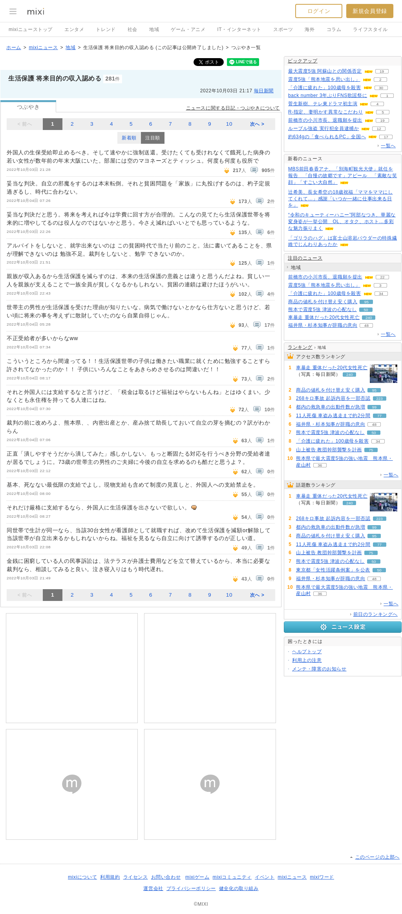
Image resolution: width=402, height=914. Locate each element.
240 (368, 317)
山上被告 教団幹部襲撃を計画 (329, 449)
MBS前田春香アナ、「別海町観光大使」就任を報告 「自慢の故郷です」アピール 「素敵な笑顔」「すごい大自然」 (342, 175)
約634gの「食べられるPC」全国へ (327, 136)
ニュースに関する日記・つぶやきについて (233, 108)
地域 (154, 29)
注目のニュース (305, 258)
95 (366, 302)
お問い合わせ (166, 877)
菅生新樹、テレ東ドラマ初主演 (322, 103)
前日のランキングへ (375, 614)
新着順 (129, 138)
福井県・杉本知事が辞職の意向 (322, 325)
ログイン (318, 11)
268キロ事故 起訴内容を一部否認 (333, 398)
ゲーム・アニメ (188, 29)
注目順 (152, 138)
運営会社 (153, 888)
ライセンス (135, 877)
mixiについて (82, 877)
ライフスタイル (370, 29)
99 (374, 407)
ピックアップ (303, 61)
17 (386, 137)
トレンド (105, 29)
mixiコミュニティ (232, 877)
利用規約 (110, 877)
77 (379, 416)
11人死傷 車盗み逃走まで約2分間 (333, 415)
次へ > (257, 124)
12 (379, 128)
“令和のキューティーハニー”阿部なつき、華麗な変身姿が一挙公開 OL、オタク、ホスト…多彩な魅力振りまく (342, 221)
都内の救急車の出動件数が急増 (330, 407)
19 (382, 71)
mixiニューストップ (31, 29)
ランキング (300, 347)
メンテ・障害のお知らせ (319, 669)
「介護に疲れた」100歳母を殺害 (324, 87)
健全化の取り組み (239, 888)
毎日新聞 (264, 90)
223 (379, 398)
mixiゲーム (197, 877)
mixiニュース (43, 47)
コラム (334, 29)
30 (381, 88)
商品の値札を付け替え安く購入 (322, 301)
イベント (264, 877)
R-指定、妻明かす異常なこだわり (325, 112)
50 (366, 310)
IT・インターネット (239, 29)
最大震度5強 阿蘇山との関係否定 (325, 71)
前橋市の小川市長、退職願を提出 (325, 120)
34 (381, 293)
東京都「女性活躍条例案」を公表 (333, 570)
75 (371, 450)
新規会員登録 (370, 11)
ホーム (13, 47)
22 (382, 277)
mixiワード (322, 877)
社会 (132, 29)
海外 (309, 29)
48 (366, 325)
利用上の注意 (307, 660)
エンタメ (74, 29)
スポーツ (283, 29)
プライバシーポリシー (191, 888)
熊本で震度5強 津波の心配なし (322, 309)
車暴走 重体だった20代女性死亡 (324, 317)
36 (320, 465)
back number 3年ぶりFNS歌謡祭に (327, 95)
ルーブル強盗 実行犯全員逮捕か (323, 128)
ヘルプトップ (307, 651)
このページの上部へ (377, 857)
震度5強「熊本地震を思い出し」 (324, 79)
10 (229, 124)
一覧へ (388, 145)
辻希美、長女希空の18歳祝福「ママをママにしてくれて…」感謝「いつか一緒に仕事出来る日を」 (340, 198)
